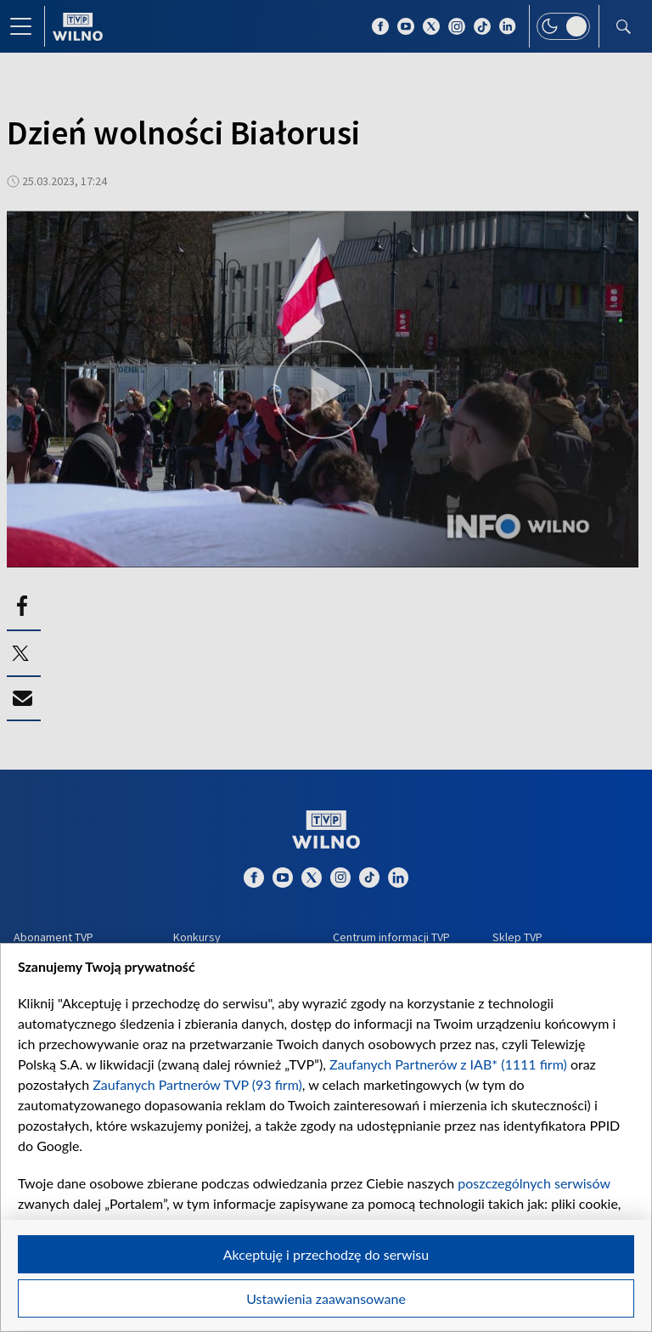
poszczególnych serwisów (534, 1183)
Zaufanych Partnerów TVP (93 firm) (197, 1084)
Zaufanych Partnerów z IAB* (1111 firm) (448, 1064)
